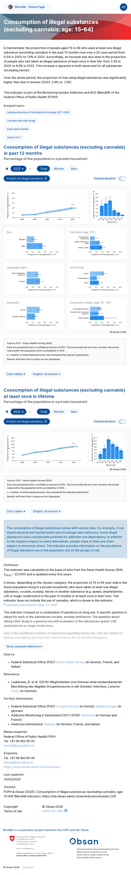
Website (49, 724)
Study (15, 691)
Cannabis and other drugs (21, 120)
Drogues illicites (67, 706)
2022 (17, 169)
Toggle (122, 179)
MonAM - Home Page (26, 7)
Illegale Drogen (106, 706)
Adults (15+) (13, 137)
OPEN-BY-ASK (52, 811)
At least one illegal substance (25, 178)
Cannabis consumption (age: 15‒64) (30, 605)
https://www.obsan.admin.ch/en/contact (32, 767)
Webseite (88, 715)
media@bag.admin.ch (19, 745)
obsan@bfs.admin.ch (18, 762)
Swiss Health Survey (70, 662)
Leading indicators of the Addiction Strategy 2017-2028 (38, 112)
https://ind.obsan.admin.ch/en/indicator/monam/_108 (79, 796)
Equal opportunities (18, 129)
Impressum (28, 867)
